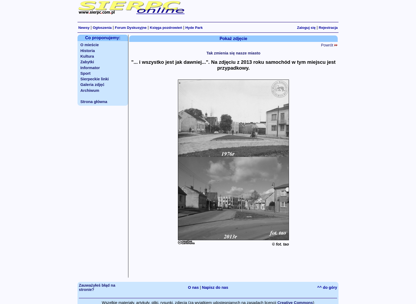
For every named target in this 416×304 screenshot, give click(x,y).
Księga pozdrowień (166, 28)
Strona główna (93, 102)
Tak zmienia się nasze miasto (233, 53)
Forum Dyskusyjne (130, 28)
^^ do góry (327, 287)
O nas (193, 287)
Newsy (83, 28)
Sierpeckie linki (94, 79)
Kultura (87, 56)
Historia (87, 51)
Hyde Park (194, 28)
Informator (90, 68)
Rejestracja (328, 28)
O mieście (89, 45)
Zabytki (87, 62)
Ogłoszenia (102, 28)
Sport (85, 73)
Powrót (329, 45)
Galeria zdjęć (92, 84)
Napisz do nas (215, 287)
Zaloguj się (306, 28)
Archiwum (89, 90)
